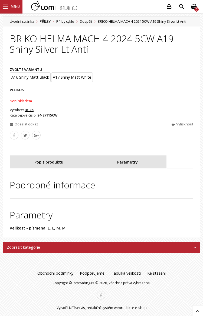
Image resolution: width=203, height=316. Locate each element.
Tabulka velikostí (126, 273)
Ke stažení (156, 273)
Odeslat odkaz (24, 124)
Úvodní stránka (22, 21)
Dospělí (86, 21)
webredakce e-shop (130, 307)
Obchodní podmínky (55, 273)
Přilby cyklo (65, 21)
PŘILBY (45, 21)
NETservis (77, 307)
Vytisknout (182, 124)
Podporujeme (92, 273)
